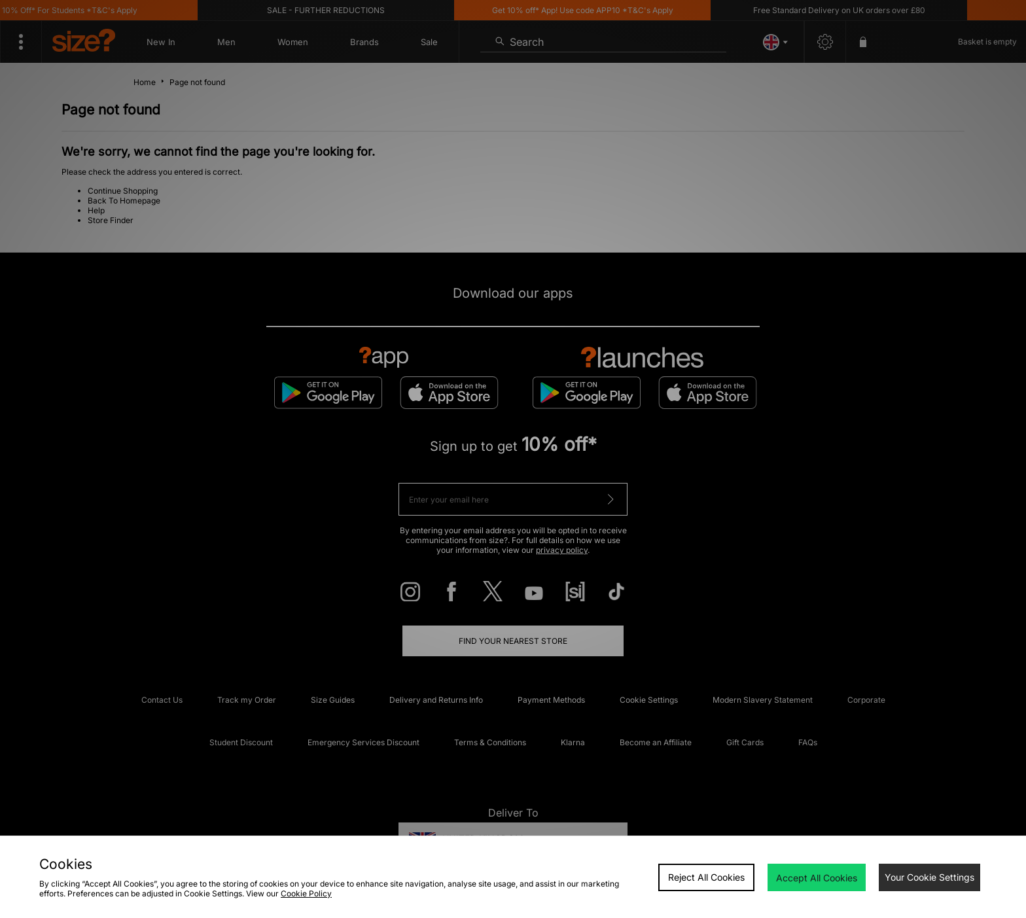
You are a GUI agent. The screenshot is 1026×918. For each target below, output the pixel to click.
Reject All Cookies (706, 877)
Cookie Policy (306, 893)
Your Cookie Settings (929, 877)
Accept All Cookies (816, 877)
